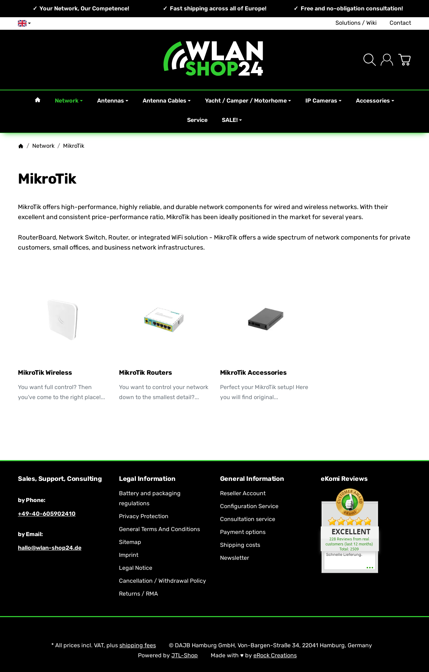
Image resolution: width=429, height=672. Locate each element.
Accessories (375, 100)
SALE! (232, 120)
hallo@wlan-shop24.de (49, 547)
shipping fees (137, 645)
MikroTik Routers (145, 373)
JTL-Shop (184, 655)
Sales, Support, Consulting (60, 479)
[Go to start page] (214, 59)
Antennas (112, 100)
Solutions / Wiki (356, 22)
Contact (400, 22)
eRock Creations (275, 655)
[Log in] (387, 59)
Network (69, 100)
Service (197, 120)
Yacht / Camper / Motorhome (248, 100)
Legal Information (147, 479)
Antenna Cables (167, 100)
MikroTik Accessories (253, 373)
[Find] (369, 59)
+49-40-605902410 (47, 513)
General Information (252, 479)
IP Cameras (323, 100)
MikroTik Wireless (45, 373)
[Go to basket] (404, 59)
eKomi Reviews (344, 479)
